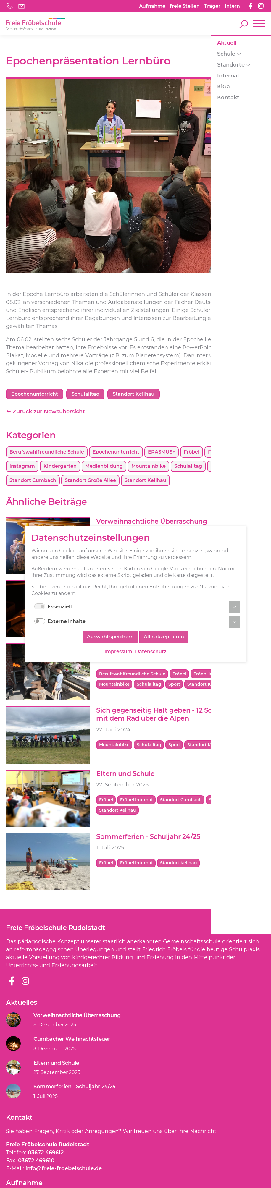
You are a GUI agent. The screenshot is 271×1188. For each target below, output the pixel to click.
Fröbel (191, 452)
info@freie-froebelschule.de (63, 1169)
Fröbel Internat (226, 452)
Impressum (118, 651)
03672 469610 (36, 1161)
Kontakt (19, 1118)
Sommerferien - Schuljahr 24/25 (148, 837)
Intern (232, 6)
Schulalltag (188, 467)
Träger (212, 6)
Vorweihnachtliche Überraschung (151, 522)
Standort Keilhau (145, 481)
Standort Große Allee (90, 481)
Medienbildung (104, 467)
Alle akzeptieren (164, 637)
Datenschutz (151, 651)
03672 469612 (46, 1153)
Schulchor (223, 467)
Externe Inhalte (67, 622)
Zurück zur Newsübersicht (45, 412)
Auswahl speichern (110, 637)
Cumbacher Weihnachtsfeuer (71, 1039)
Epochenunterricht (116, 452)
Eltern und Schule (125, 774)
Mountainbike (148, 467)
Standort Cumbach (32, 481)
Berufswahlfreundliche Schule (46, 452)
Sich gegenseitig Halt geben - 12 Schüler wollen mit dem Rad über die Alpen (174, 715)
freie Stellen (185, 6)
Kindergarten (60, 467)
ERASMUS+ (161, 452)
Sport (250, 467)
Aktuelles (21, 1003)
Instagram (22, 467)
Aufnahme (152, 6)
